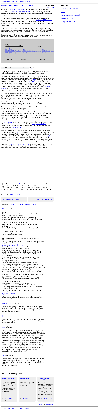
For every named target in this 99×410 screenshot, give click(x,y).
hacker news (27, 204)
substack (34, 204)
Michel (4, 327)
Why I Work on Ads (67, 18)
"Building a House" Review (69, 8)
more (40, 404)
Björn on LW (8, 122)
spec (28, 115)
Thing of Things (7, 398)
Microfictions (24, 378)
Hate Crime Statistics (44, 199)
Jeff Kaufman (5, 2)
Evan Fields (25, 398)
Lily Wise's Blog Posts (46, 398)
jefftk (4, 316)
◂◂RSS (22, 2)
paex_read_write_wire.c (14, 184)
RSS (17, 2)
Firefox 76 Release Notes (16, 9)
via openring (49, 404)
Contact (27, 2)
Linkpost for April (8, 378)
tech (52, 7)
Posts (12, 2)
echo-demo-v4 (16, 127)
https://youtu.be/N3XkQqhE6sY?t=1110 (14, 245)
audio (48, 7)
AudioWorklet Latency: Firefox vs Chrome (17, 6)
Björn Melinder (6, 303)
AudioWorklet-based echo (44, 20)
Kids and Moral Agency (12, 199)
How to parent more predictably (71, 15)
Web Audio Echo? (15, 194)
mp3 (32, 68)
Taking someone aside (68, 21)
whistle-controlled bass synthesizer (20, 11)
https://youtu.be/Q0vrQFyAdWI (11, 293)
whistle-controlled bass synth (20, 144)
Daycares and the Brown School (43, 379)
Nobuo (4, 209)
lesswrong (19, 204)
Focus (63, 12)
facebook (13, 204)
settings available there (39, 124)
